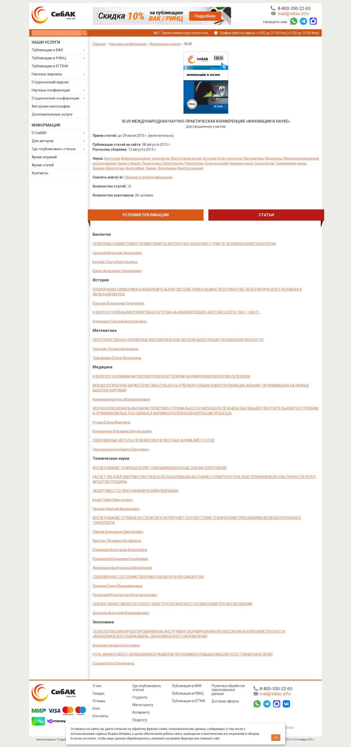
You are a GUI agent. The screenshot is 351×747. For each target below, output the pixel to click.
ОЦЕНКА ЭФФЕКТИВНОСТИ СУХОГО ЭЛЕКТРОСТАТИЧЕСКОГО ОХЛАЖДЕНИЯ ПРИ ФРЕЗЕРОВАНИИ (172, 604)
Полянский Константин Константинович (125, 595)
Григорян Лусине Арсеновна (115, 349)
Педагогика (151, 163)
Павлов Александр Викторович (118, 532)
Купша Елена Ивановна (111, 422)
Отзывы (99, 701)
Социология (264, 163)
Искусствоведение (186, 158)
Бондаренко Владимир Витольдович (122, 431)
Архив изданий (44, 157)
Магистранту (142, 705)
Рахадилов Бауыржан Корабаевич (120, 559)
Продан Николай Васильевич (116, 509)
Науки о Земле (128, 163)
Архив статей (43, 165)
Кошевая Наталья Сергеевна (116, 645)
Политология (172, 163)
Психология (194, 163)
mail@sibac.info (293, 13)
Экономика (166, 168)
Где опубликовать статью (54, 149)
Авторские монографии (51, 106)
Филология (115, 168)
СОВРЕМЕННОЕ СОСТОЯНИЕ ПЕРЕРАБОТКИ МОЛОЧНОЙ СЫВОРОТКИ (148, 577)
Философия (134, 168)
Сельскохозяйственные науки (229, 163)
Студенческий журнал (50, 82)
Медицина (273, 158)
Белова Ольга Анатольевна (115, 262)
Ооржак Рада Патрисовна (113, 663)
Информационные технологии (145, 158)
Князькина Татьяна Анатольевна (119, 321)
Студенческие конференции (55, 98)
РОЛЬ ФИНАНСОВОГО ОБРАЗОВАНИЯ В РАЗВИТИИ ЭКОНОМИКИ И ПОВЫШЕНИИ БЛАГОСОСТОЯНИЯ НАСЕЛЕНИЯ (183, 654)
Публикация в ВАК (187, 686)
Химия (151, 168)
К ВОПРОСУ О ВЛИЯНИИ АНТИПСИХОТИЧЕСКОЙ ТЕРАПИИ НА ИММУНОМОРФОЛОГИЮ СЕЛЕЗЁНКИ (171, 376)
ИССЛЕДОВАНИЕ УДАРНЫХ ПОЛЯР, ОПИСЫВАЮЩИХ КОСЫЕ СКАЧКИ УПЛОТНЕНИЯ (159, 468)
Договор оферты (225, 701)
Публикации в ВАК (47, 50)
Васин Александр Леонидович (117, 271)
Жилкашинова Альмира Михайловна (122, 568)
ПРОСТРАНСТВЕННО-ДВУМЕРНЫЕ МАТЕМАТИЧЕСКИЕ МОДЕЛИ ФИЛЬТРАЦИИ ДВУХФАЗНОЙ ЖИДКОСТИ (178, 340)
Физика (99, 168)
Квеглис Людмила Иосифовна (117, 541)
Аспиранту (141, 712)
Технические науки (290, 163)
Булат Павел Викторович (113, 500)
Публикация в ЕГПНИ (50, 66)
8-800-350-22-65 (294, 8)
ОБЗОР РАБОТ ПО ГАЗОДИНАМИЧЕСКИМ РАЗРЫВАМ (135, 491)
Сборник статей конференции (148, 177)
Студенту (139, 697)
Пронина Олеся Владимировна (117, 586)
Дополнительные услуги (52, 114)
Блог (96, 708)
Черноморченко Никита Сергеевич (121, 449)
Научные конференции (51, 90)
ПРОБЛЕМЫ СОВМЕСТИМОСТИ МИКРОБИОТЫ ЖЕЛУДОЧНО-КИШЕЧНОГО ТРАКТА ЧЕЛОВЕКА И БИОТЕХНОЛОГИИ (184, 244)
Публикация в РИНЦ (188, 693)
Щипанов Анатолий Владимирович (121, 613)
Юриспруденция (190, 168)
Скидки (98, 693)
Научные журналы (47, 74)
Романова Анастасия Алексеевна (120, 550)
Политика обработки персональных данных (228, 690)
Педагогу (139, 720)
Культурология (230, 158)
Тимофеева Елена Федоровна (117, 358)
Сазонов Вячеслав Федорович (117, 253)
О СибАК (39, 133)
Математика (253, 158)
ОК (276, 737)
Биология (112, 158)
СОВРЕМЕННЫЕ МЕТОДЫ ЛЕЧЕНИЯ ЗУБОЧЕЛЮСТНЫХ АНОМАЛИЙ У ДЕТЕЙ (153, 440)
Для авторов (42, 141)
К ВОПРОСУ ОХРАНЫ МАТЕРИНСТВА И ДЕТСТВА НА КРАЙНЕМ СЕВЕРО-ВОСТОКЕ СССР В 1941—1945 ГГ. (176, 312)
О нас (97, 686)
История (209, 158)
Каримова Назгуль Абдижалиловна (121, 399)
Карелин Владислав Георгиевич (118, 303)
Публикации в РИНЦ (49, 58)
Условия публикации (145, 215)
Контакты (40, 173)
